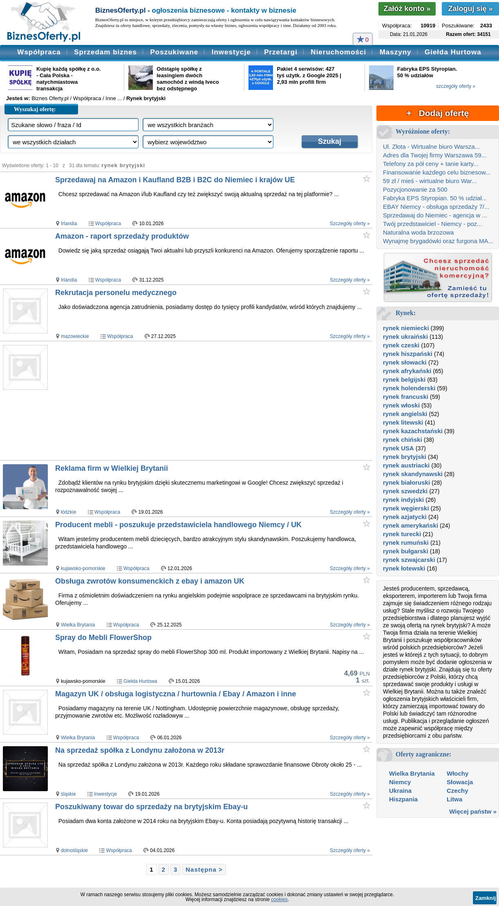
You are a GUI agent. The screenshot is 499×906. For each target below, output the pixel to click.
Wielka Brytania (78, 625)
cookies (279, 899)
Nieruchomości (338, 52)
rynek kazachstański (413, 430)
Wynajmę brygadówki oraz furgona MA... (438, 240)
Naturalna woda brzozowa (418, 232)
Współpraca (38, 52)
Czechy (457, 790)
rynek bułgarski (405, 551)
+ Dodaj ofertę (438, 113)
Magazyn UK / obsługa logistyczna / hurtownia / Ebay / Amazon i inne (175, 694)
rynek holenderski (409, 388)
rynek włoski (401, 405)
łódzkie (68, 512)
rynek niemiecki (406, 327)
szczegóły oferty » (455, 86)
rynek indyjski (403, 499)
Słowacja (460, 781)
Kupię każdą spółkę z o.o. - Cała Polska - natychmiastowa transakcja (68, 79)
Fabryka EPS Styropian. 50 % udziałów (427, 72)
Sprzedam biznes (105, 52)
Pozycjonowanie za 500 (415, 189)
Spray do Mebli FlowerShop (103, 637)
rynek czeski (401, 345)
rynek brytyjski (404, 456)
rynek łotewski (404, 568)
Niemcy (400, 781)
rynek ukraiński (405, 336)
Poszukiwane (174, 52)
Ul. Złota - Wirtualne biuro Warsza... (431, 146)
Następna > (204, 869)
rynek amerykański (410, 525)
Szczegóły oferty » (350, 223)
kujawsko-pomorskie (83, 568)
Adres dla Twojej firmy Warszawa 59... (434, 155)
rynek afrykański (407, 370)
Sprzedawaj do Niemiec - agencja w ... (435, 215)
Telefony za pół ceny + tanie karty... (431, 163)
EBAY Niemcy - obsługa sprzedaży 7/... (436, 206)
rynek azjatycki (405, 516)
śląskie (68, 794)
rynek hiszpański (407, 353)
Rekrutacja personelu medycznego (116, 293)
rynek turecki (402, 533)
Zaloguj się (470, 8)
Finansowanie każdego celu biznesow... (437, 172)
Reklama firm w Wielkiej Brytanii (111, 468)
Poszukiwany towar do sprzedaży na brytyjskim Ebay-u (151, 807)
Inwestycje (231, 52)
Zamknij (485, 898)
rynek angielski (405, 413)
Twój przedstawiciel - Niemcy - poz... (432, 223)
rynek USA (398, 448)
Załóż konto (406, 8)
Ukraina (400, 790)
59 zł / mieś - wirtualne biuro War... (430, 180)
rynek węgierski (406, 508)
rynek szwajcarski (409, 559)
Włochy (457, 773)
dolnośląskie (74, 850)
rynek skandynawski (413, 473)
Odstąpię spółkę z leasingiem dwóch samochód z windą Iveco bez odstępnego (188, 79)
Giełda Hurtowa (453, 52)
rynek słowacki (405, 362)
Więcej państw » (473, 811)
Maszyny (396, 52)
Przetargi (281, 52)
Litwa (454, 799)
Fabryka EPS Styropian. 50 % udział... (435, 198)
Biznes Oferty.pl (50, 98)
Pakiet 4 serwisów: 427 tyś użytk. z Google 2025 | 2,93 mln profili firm (309, 75)
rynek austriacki (406, 465)
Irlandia (69, 223)
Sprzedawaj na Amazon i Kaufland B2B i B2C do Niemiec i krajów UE (175, 180)
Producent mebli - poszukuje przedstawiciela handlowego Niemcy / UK (178, 525)
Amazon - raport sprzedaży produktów (122, 236)
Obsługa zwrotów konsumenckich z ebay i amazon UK (149, 581)
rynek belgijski (404, 379)
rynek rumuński (406, 542)
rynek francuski (405, 396)
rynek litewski (403, 422)
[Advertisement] (197, 400)
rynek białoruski (406, 482)
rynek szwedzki (405, 491)
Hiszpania (403, 799)
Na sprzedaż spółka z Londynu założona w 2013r (139, 750)
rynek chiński (402, 439)
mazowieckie (75, 336)
